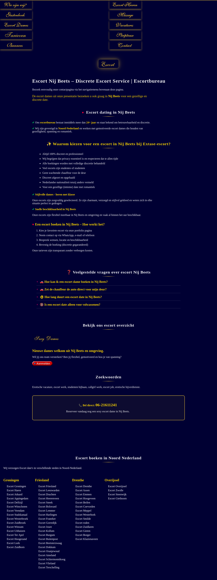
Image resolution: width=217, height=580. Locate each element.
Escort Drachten (47, 494)
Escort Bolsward (47, 506)
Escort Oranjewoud (49, 551)
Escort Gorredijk (47, 522)
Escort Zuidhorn (15, 547)
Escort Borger (83, 535)
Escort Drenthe (83, 486)
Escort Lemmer (46, 510)
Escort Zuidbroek (16, 522)
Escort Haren (14, 490)
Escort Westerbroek (17, 518)
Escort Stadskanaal (17, 514)
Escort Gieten (82, 530)
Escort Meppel (83, 510)
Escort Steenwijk (117, 494)
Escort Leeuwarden (49, 490)
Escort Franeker (47, 518)
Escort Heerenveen (48, 498)
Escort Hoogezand (17, 539)
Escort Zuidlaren (84, 526)
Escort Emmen (83, 494)
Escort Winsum (15, 526)
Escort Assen (82, 490)
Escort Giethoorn (117, 498)
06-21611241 (106, 405)
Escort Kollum (46, 530)
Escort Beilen (82, 502)
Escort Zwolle (115, 490)
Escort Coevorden (85, 506)
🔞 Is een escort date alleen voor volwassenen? (70, 304)
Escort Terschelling (48, 567)
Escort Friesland (47, 486)
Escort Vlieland (46, 563)
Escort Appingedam (17, 498)
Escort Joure (45, 526)
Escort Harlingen (47, 514)
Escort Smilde (83, 518)
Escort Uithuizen (16, 530)
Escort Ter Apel (15, 535)
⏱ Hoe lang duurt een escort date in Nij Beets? (71, 297)
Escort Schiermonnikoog (51, 559)
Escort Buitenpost (48, 539)
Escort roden (82, 522)
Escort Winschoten (17, 506)
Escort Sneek (45, 502)
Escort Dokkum (47, 547)
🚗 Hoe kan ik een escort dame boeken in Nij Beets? (74, 281)
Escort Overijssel (117, 486)
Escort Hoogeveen (85, 498)
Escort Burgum (46, 535)
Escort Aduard (14, 494)
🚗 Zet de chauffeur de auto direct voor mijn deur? (73, 289)
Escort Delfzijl (15, 502)
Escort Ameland (47, 555)
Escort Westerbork (85, 514)
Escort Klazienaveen (86, 539)
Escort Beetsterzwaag (50, 543)
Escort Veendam (15, 510)
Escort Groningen (16, 486)
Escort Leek (13, 543)
